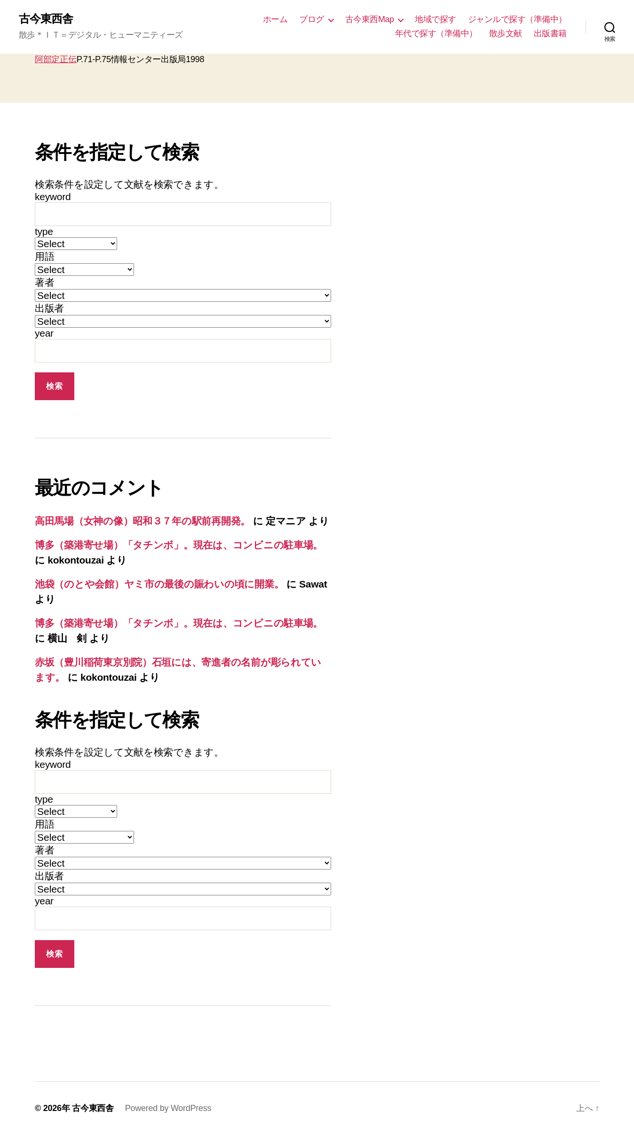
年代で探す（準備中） (436, 33)
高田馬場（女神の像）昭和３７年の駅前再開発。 (142, 520)
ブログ (311, 19)
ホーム (275, 19)
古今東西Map (369, 19)
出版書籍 (550, 33)
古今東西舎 (46, 18)
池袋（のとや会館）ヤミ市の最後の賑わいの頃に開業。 (159, 584)
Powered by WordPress (168, 1108)
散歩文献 (505, 33)
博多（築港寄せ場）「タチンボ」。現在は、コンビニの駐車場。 (179, 544)
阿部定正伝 (56, 59)
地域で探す (435, 19)
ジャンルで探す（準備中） (517, 19)
